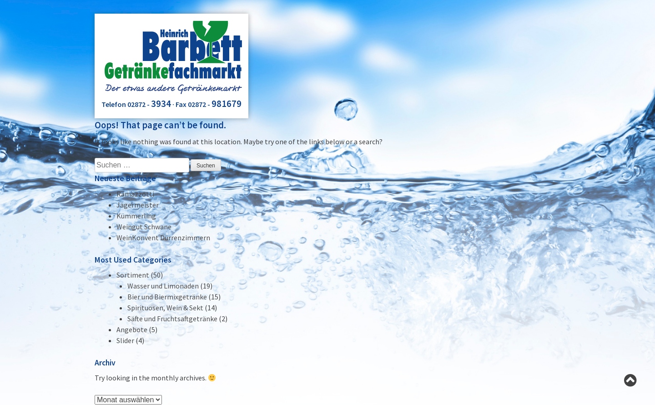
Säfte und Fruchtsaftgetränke (172, 318)
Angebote (131, 329)
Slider (125, 340)
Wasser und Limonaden (163, 285)
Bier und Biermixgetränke (167, 296)
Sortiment (132, 274)
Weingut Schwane (143, 226)
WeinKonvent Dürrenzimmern (163, 237)
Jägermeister (137, 204)
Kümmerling (136, 215)
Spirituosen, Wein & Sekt (165, 307)
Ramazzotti (135, 193)
